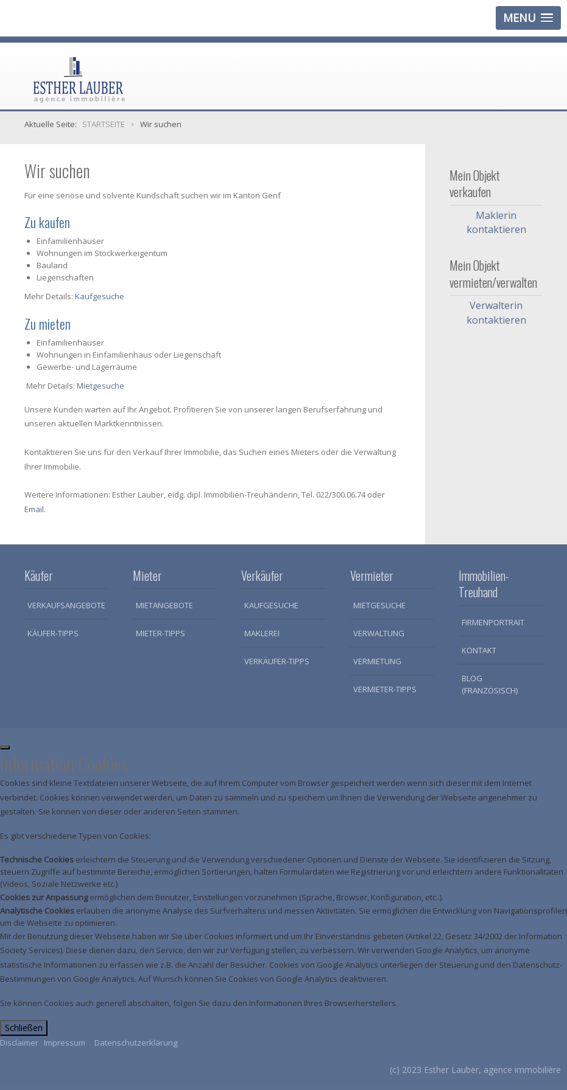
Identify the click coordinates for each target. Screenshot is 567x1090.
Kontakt (479, 650)
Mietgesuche (100, 385)
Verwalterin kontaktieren (496, 312)
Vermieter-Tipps (385, 689)
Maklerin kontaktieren (496, 222)
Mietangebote (164, 605)
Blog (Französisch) (490, 684)
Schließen (24, 1027)
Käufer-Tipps (53, 633)
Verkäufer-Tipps (276, 661)
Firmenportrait (493, 622)
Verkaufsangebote (66, 605)
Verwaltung (378, 633)
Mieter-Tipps (160, 633)
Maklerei (262, 633)
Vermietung (377, 661)
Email (34, 509)
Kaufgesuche (99, 296)
